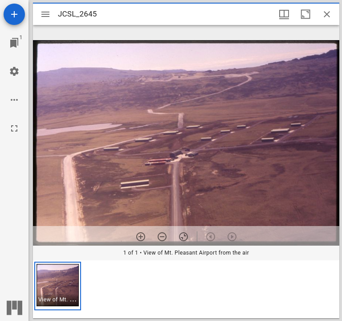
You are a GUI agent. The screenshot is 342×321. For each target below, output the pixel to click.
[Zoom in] (140, 236)
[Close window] (327, 14)
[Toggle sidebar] (45, 14)
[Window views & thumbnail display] (284, 14)
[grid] (186, 289)
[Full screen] (14, 128)
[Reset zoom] (183, 236)
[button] (58, 286)
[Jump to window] (14, 43)
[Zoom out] (162, 236)
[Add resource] (14, 14)
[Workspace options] (14, 100)
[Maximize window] (305, 14)
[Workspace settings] (14, 71)
